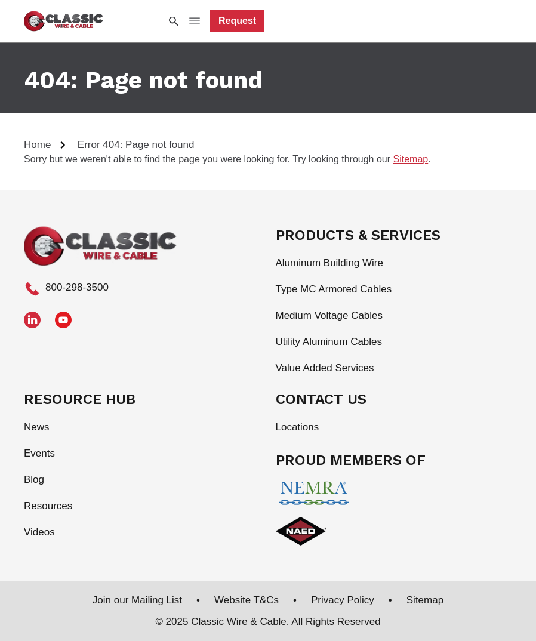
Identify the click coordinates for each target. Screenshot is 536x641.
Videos (39, 532)
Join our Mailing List (137, 600)
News (37, 427)
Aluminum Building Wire (329, 263)
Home (37, 144)
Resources (48, 505)
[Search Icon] (173, 21)
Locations (297, 427)
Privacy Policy (342, 600)
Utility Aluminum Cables (329, 341)
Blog (34, 479)
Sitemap (411, 159)
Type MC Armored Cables (334, 289)
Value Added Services (325, 368)
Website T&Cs (246, 600)
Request (237, 21)
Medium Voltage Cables (329, 315)
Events (39, 453)
